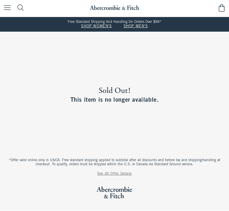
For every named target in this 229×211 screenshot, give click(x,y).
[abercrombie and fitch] (114, 8)
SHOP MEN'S (136, 26)
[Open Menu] (6, 8)
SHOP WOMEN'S (96, 26)
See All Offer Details (114, 174)
